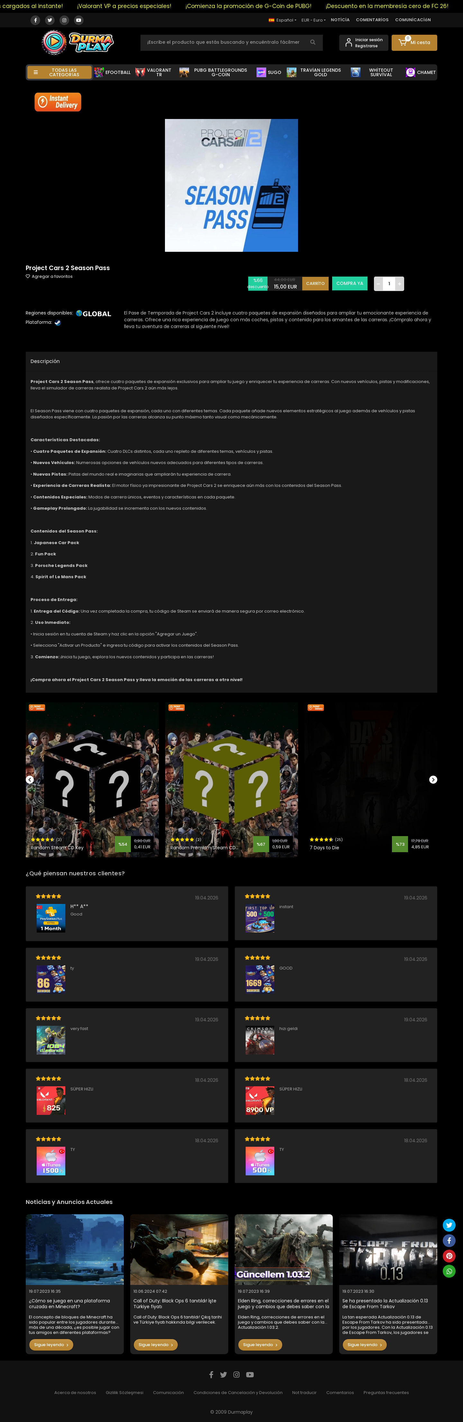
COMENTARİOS (372, 20)
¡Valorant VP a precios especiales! (186, 6)
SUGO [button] (269, 72)
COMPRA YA (349, 283)
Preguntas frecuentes (386, 1393)
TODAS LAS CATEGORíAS (56, 72)
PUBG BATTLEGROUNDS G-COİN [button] (213, 72)
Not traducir (304, 1393)
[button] (415, 43)
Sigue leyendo (51, 1345)
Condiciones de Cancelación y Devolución (238, 1393)
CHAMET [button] (421, 72)
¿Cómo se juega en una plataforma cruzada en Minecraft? (69, 1304)
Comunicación (168, 1393)
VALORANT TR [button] (153, 72)
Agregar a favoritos (49, 276)
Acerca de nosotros (75, 1393)
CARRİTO (315, 283)
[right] (437, 780)
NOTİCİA (340, 20)
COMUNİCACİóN (413, 20)
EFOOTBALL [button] (112, 72)
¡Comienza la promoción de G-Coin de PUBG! (310, 6)
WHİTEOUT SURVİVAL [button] (372, 72)
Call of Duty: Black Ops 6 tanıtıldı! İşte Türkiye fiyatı (174, 1304)
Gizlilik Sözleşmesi (124, 1393)
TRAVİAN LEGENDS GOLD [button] (314, 72)
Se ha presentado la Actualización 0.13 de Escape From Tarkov (385, 1304)
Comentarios (340, 1393)
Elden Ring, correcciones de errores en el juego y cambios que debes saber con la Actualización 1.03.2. (283, 1304)
